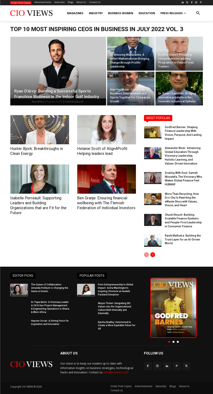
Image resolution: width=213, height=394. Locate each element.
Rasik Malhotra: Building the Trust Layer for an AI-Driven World (183, 239)
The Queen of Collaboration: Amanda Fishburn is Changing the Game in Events (49, 288)
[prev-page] (146, 254)
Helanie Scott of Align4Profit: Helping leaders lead (102, 151)
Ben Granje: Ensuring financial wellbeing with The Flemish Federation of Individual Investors (106, 203)
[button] (198, 13)
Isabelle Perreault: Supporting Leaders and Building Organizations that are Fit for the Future (38, 205)
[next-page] (152, 254)
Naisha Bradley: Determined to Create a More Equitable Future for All (116, 325)
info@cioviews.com (116, 372)
